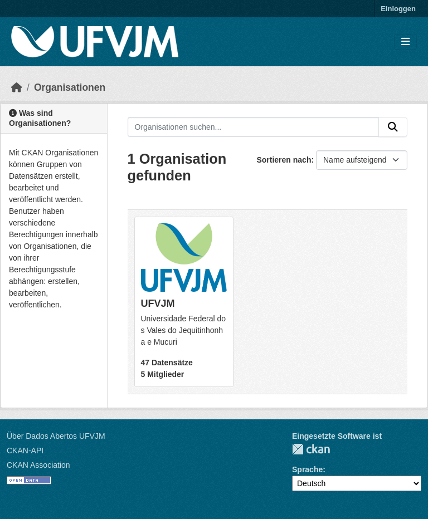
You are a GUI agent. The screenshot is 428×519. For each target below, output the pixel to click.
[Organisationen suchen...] (254, 127)
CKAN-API (25, 450)
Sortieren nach (283, 159)
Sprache (307, 469)
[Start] (16, 87)
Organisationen (69, 87)
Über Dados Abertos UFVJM (56, 436)
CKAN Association (38, 465)
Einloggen (398, 8)
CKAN (311, 449)
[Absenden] (392, 127)
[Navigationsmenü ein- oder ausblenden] (405, 42)
